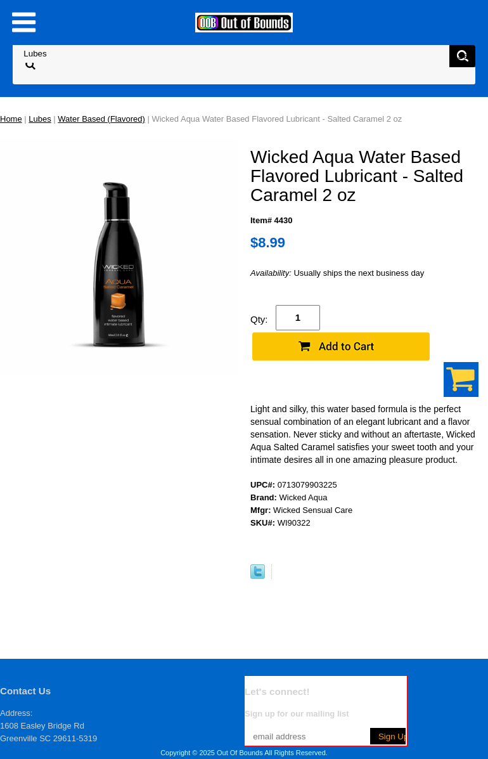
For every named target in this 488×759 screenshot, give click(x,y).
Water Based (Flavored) (101, 119)
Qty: (259, 319)
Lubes (40, 119)
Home (11, 119)
